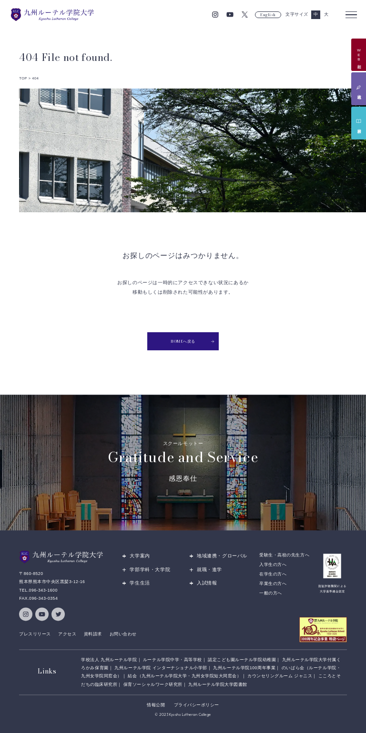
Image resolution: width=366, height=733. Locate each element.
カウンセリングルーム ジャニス (279, 676)
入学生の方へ (272, 564)
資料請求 (93, 634)
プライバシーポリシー (196, 705)
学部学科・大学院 (150, 569)
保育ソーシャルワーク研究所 (153, 684)
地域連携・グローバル (222, 556)
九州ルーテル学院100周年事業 (244, 667)
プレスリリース (35, 634)
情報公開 (156, 705)
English (267, 15)
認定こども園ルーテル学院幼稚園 (242, 659)
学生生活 (140, 582)
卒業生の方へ (272, 583)
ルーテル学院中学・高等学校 (172, 659)
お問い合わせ (123, 634)
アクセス (67, 634)
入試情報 (207, 582)
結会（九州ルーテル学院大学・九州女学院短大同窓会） (184, 676)
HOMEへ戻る (192, 341)
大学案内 (140, 556)
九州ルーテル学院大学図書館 (217, 684)
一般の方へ (270, 593)
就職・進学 (209, 569)
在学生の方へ (272, 574)
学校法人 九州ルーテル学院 (109, 659)
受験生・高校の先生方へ (284, 555)
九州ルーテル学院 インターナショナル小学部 (160, 667)
